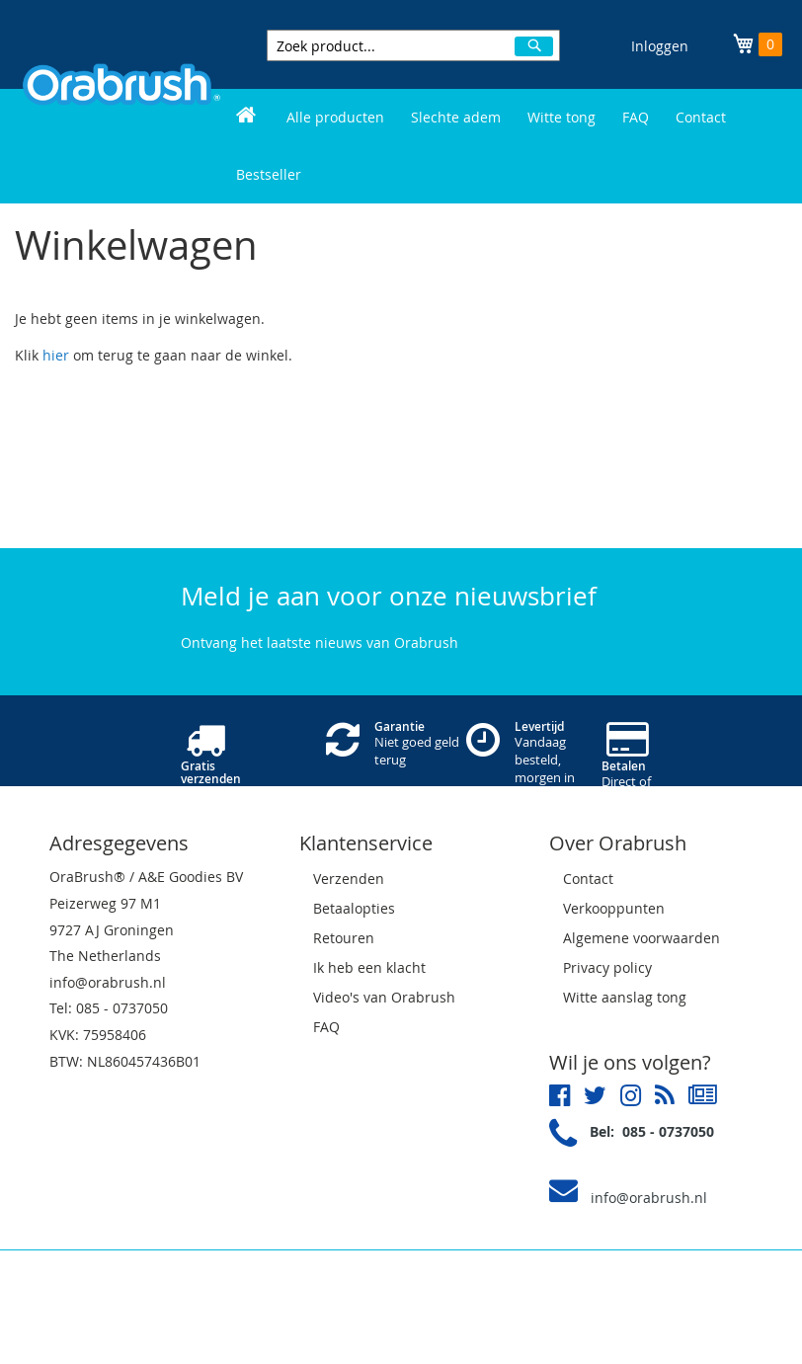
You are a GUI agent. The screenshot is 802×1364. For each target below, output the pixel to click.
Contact (588, 878)
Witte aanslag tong (624, 997)
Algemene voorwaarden (641, 937)
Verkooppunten (614, 908)
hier (55, 355)
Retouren (343, 937)
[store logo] (121, 100)
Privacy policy (607, 967)
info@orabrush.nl (649, 1197)
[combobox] (413, 45)
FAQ (326, 1026)
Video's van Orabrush (384, 997)
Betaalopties (354, 908)
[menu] (509, 146)
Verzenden (348, 878)
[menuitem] (246, 117)
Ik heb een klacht (369, 967)
